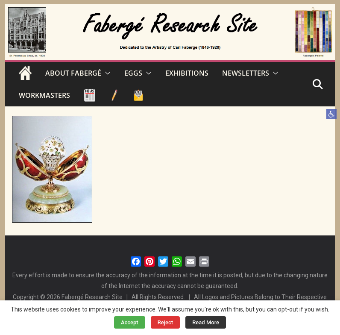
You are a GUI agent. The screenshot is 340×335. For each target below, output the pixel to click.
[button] (331, 114)
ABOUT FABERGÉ (73, 73)
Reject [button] (165, 322)
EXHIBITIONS (186, 73)
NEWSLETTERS (245, 73)
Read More (205, 322)
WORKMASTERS (44, 95)
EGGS (133, 73)
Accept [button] (129, 322)
